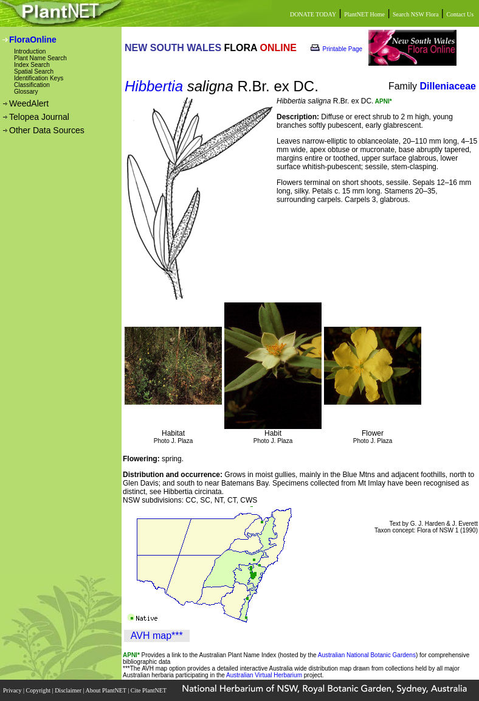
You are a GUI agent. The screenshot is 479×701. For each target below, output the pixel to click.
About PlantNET (106, 690)
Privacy (13, 690)
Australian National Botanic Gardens (367, 655)
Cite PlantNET (149, 690)
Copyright (39, 690)
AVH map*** (157, 635)
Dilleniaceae (448, 86)
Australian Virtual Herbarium (264, 675)
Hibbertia (154, 86)
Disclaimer (69, 690)
